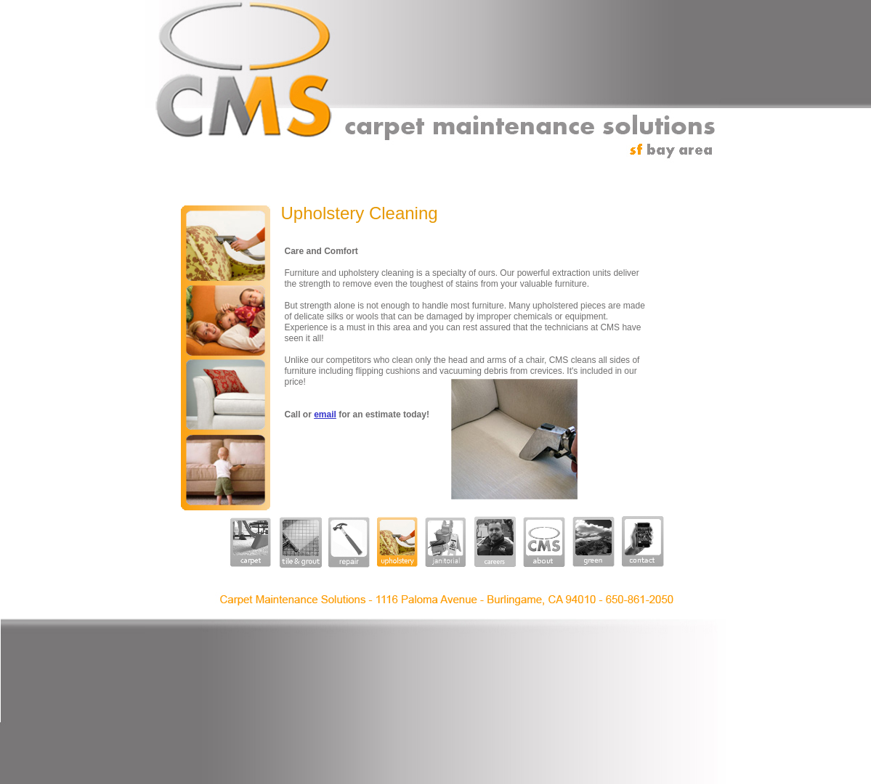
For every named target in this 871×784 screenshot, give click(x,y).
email (325, 414)
